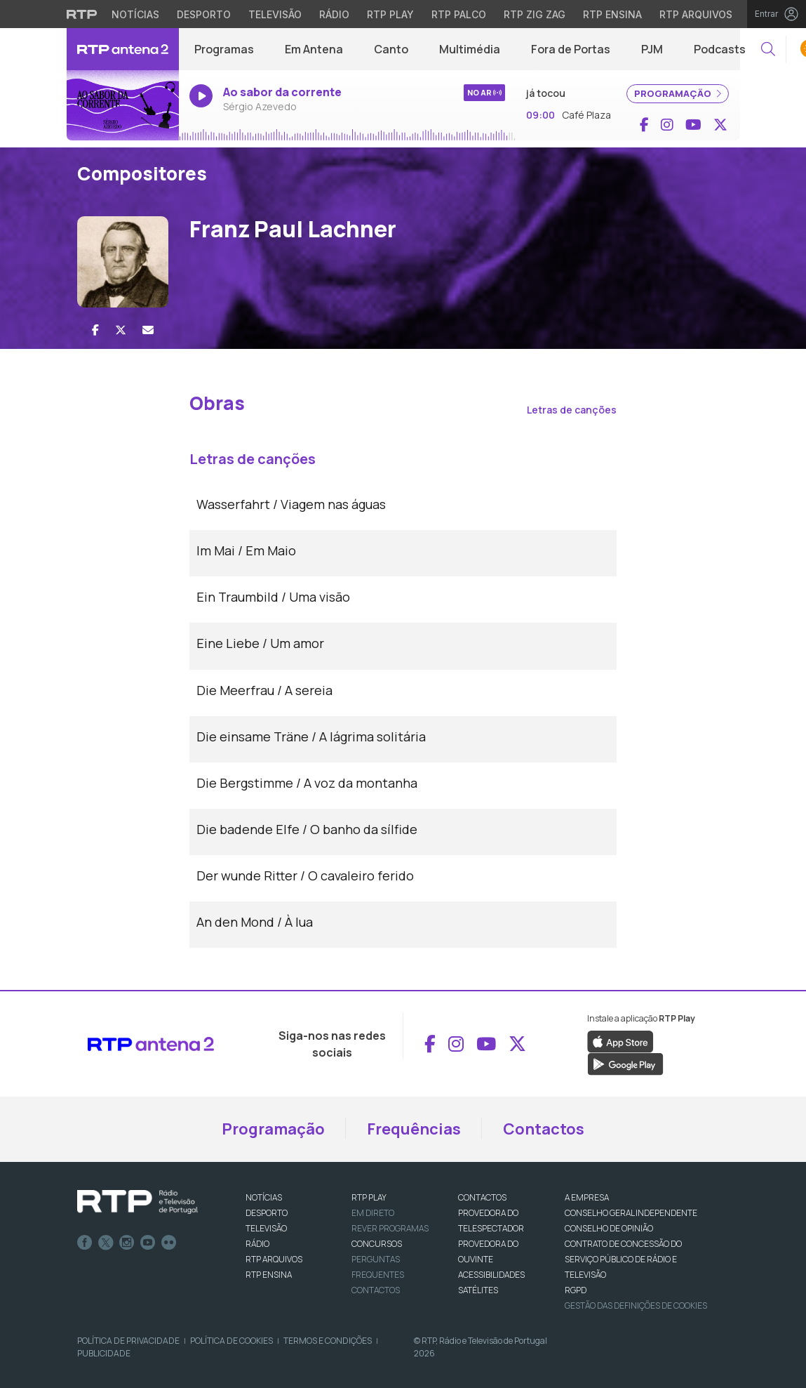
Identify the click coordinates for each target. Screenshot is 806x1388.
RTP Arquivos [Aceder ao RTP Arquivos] (695, 14)
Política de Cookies (231, 1341)
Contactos (543, 1128)
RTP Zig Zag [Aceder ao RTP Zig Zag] (534, 14)
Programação (273, 1128)
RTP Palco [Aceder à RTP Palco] (458, 14)
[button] (768, 49)
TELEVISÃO (266, 1228)
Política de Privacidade (128, 1341)
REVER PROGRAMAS (390, 1228)
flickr (169, 1242)
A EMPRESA (587, 1197)
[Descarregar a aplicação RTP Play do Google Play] (625, 1063)
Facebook (85, 1242)
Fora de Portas (570, 49)
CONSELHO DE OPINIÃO (609, 1228)
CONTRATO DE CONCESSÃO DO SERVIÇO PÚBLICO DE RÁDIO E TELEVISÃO (623, 1259)
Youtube (148, 1242)
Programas (224, 49)
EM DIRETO (372, 1213)
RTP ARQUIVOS (274, 1259)
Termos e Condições (327, 1341)
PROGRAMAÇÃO (677, 93)
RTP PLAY (369, 1197)
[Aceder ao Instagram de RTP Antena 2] (667, 125)
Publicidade (103, 1353)
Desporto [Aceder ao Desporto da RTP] (204, 14)
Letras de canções (572, 409)
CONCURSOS (376, 1244)
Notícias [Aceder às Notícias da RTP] (135, 14)
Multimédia (469, 49)
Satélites (478, 1290)
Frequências (414, 1128)
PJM (652, 49)
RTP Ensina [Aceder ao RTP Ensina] (612, 14)
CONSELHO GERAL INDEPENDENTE (631, 1213)
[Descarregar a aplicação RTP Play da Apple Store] (620, 1040)
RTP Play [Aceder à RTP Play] (390, 14)
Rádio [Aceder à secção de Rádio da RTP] (334, 14)
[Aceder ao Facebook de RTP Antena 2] (644, 125)
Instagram (127, 1242)
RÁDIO (257, 1244)
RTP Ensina (269, 1275)
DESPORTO (267, 1213)
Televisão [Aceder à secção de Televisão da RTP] (275, 14)
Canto (391, 49)
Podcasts (720, 49)
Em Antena (314, 49)
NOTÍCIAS (264, 1197)
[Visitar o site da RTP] (82, 14)
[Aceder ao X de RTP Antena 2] (720, 125)
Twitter (106, 1242)
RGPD (575, 1290)
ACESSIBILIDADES (491, 1275)
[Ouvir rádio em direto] (123, 105)
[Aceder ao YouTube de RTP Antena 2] (693, 125)
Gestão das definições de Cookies (636, 1305)
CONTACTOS (482, 1197)
